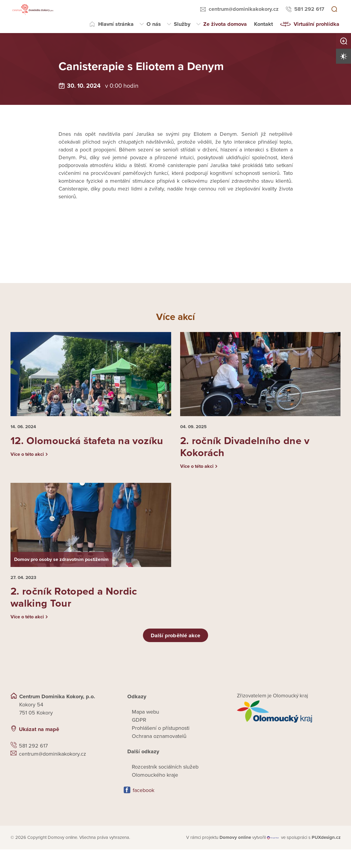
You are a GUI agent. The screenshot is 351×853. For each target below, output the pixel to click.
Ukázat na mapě (39, 733)
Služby (182, 24)
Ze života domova (225, 24)
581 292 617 (309, 9)
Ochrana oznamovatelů (159, 740)
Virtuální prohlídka (316, 24)
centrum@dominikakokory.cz (244, 9)
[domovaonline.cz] (235, 841)
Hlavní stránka (116, 24)
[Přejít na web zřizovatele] (288, 715)
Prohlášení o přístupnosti (160, 732)
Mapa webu (145, 715)
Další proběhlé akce (176, 639)
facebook (143, 794)
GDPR (139, 723)
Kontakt (263, 24)
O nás (154, 24)
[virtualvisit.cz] (273, 841)
